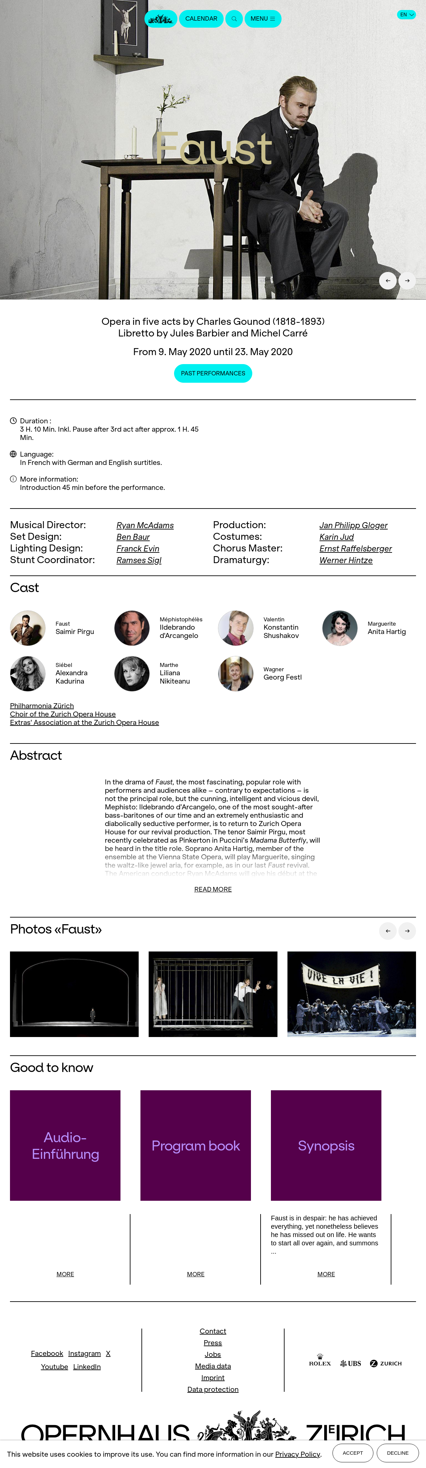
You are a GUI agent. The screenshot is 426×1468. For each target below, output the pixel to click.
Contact (213, 1332)
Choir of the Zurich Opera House (63, 714)
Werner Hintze (350, 559)
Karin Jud (340, 536)
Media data (213, 1366)
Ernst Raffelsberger (362, 547)
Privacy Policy (297, 1455)
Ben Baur (135, 536)
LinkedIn (87, 1367)
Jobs (213, 1355)
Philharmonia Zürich (42, 706)
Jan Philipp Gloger (360, 524)
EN (407, 14)
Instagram (84, 1354)
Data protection (213, 1390)
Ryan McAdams (150, 524)
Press (213, 1343)
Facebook (47, 1354)
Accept (353, 1455)
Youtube (54, 1367)
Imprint (213, 1378)
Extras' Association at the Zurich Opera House (84, 722)
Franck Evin (141, 547)
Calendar (199, 19)
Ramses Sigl (143, 559)
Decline (398, 1455)
